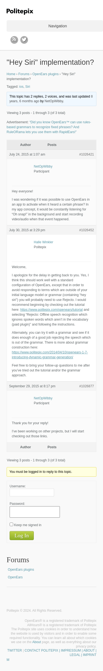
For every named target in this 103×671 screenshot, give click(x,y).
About (36, 642)
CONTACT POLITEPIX (41, 650)
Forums (24, 74)
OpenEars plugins (45, 74)
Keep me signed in (27, 525)
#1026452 (86, 230)
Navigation (57, 26)
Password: (17, 504)
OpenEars (15, 577)
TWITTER (14, 650)
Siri (27, 87)
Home (11, 74)
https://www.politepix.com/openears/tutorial (51, 310)
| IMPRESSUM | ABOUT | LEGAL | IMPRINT (77, 653)
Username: (18, 486)
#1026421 (86, 154)
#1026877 (86, 386)
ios (21, 87)
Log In (22, 535)
